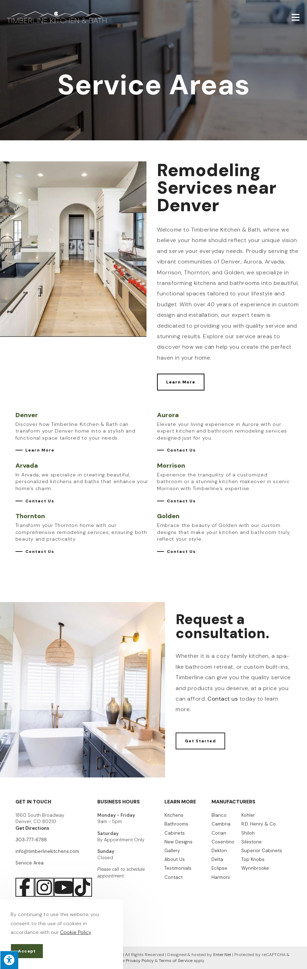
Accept (27, 951)
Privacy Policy (140, 960)
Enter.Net (222, 954)
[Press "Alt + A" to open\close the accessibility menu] (9, 960)
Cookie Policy (75, 932)
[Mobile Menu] (296, 17)
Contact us (223, 698)
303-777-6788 (31, 840)
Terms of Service (175, 960)
